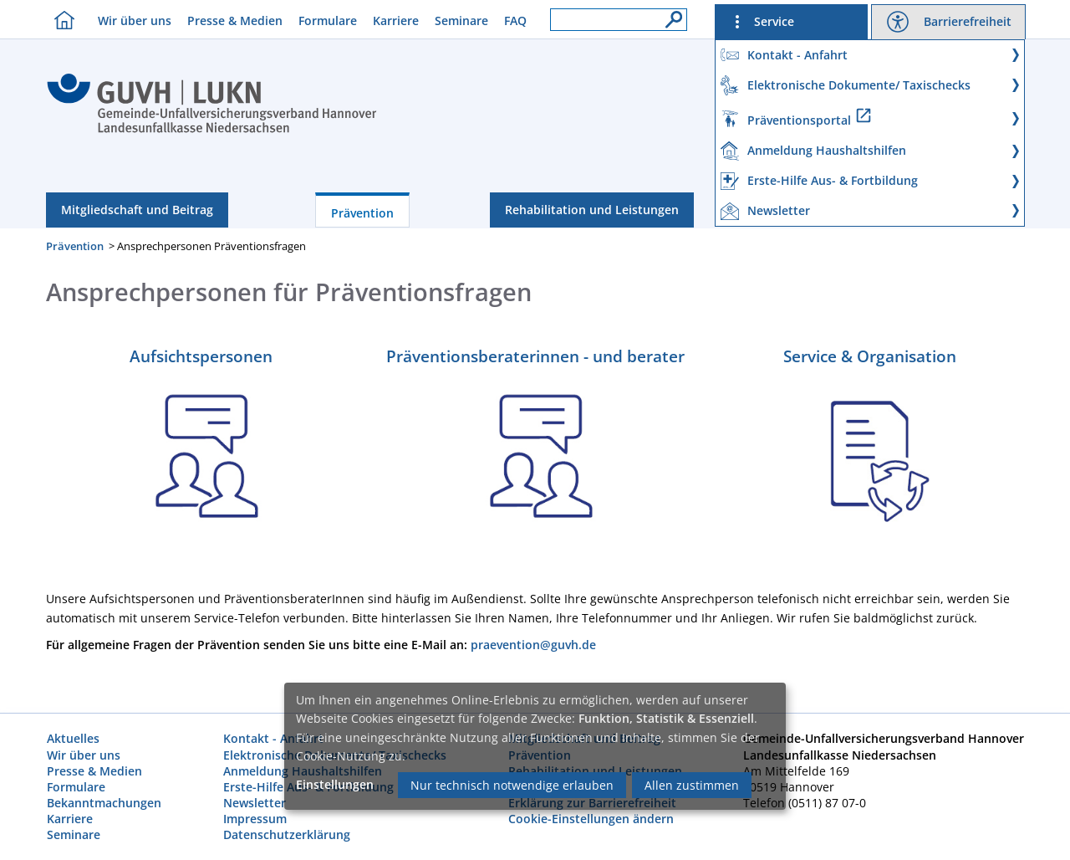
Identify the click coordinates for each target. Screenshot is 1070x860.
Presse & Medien (235, 20)
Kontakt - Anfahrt (273, 738)
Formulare (327, 20)
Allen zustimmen (692, 785)
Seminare (461, 20)
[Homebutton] (60, 19)
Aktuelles (73, 738)
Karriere (396, 20)
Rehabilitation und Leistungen (592, 210)
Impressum (255, 819)
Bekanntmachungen (104, 803)
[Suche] (669, 15)
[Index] (212, 130)
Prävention (362, 213)
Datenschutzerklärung (286, 834)
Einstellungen (335, 784)
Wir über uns (134, 20)
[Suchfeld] (618, 19)
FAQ (515, 20)
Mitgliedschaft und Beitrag (137, 210)
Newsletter (254, 803)
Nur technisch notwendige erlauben (512, 785)
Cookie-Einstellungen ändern (591, 819)
